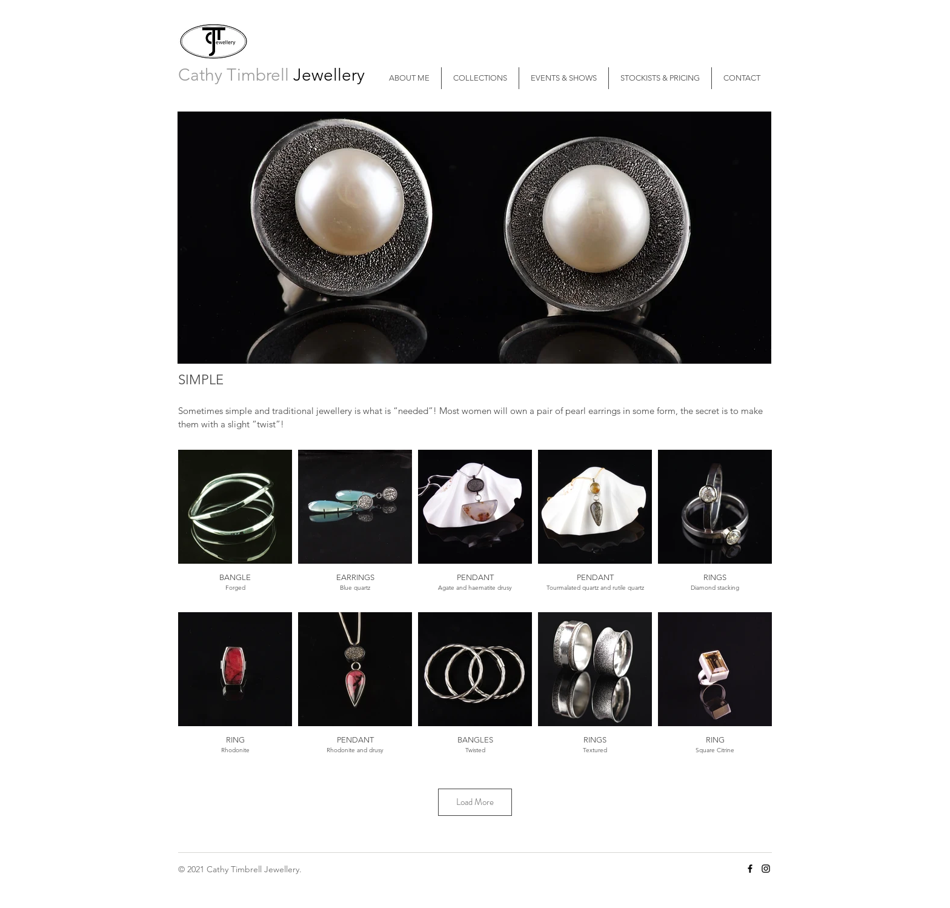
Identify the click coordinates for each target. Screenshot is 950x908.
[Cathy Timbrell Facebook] (750, 868)
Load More (475, 802)
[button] (480, 78)
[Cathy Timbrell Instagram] (765, 868)
